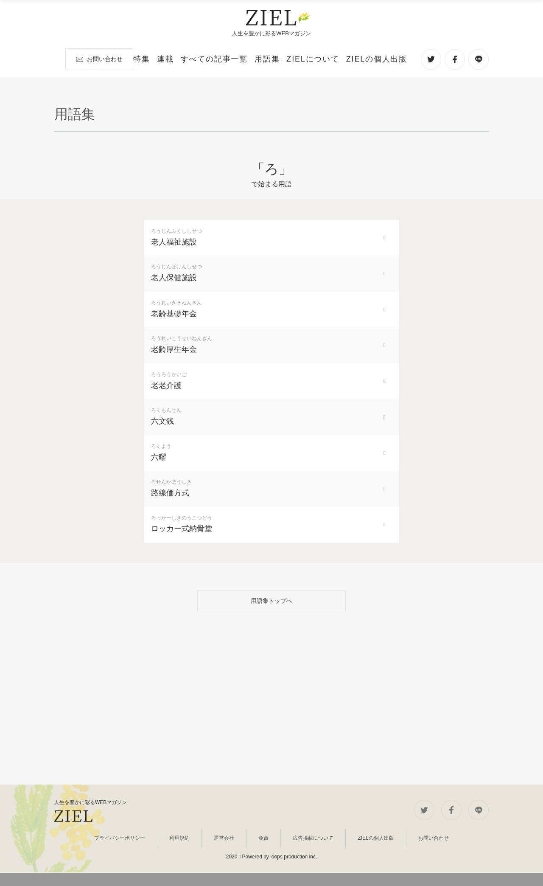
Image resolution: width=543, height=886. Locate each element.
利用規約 (203, 858)
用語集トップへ (271, 624)
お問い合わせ (383, 58)
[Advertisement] (271, 724)
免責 (263, 858)
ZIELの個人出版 (353, 858)
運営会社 (236, 858)
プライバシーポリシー (154, 858)
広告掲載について (301, 858)
